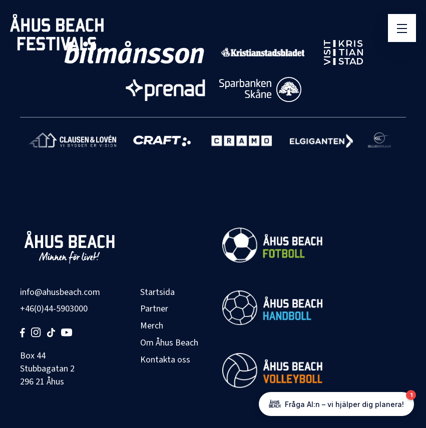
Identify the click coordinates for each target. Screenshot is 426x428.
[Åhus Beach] (57, 32)
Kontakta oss (165, 360)
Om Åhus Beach (169, 342)
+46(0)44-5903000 (54, 308)
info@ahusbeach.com (60, 292)
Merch (151, 326)
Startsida (157, 292)
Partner (154, 308)
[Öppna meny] (402, 28)
